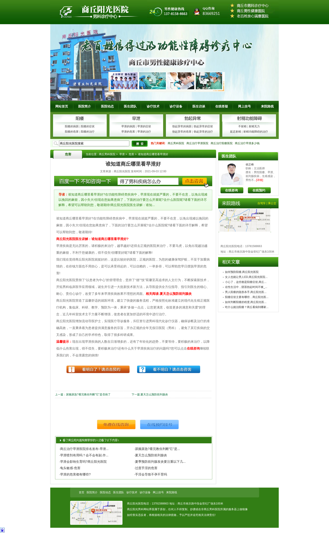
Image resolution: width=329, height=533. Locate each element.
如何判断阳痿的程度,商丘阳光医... (245, 302)
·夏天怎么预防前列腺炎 (150, 455)
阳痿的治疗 (88, 131)
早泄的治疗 (144, 131)
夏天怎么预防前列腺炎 (154, 394)
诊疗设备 (176, 106)
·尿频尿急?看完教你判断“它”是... (157, 449)
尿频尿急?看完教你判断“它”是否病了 (88, 394)
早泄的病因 (128, 126)
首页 (81, 492)
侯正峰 (250, 164)
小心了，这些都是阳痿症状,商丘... (245, 282)
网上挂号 (244, 106)
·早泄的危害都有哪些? (75, 474)
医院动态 (107, 106)
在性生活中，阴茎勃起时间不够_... (246, 287)
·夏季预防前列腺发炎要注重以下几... (160, 461)
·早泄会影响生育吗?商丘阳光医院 (83, 461)
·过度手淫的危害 (145, 468)
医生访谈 (198, 106)
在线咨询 (231, 190)
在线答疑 (221, 106)
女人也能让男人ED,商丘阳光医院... (246, 277)
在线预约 (258, 190)
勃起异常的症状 (203, 126)
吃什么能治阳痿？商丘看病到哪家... (246, 307)
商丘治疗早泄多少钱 (247, 143)
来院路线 (267, 106)
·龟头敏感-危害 (69, 468)
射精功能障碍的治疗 (255, 131)
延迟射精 (235, 131)
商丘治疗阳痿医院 (222, 143)
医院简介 (84, 106)
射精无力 (254, 126)
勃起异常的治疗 (203, 131)
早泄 (122, 154)
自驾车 (261, 203)
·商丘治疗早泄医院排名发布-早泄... (84, 449)
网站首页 (61, 106)
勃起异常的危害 (181, 131)
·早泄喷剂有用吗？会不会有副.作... (83, 455)
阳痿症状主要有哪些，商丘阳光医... (246, 297)
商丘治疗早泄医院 (197, 143)
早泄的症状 (144, 126)
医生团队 (130, 106)
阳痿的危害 (72, 131)
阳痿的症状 (88, 126)
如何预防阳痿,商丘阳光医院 (242, 272)
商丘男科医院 (176, 143)
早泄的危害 (128, 131)
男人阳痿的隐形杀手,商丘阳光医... (245, 292)
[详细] (259, 180)
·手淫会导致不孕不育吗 (150, 474)
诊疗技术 (153, 106)
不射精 (242, 126)
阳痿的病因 (72, 126)
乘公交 (272, 203)
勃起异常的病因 (181, 126)
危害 (68, 154)
